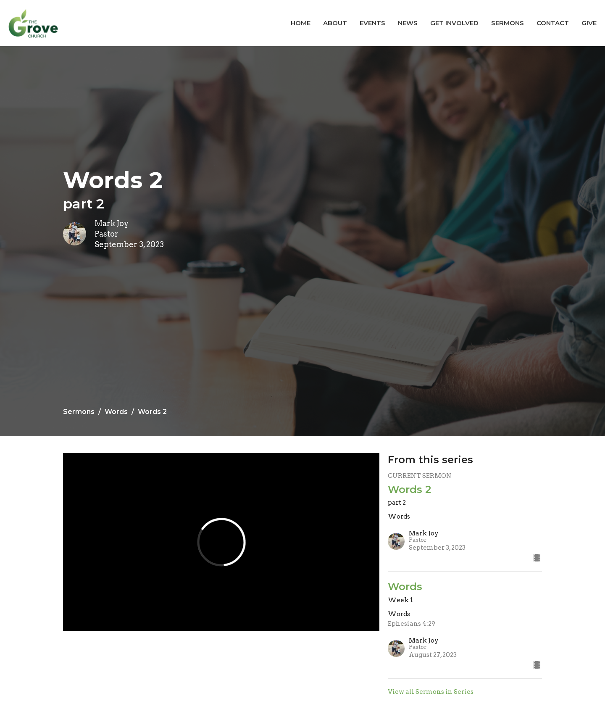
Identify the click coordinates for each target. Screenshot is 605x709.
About (335, 23)
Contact (553, 23)
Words (116, 412)
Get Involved (454, 23)
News (408, 23)
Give (589, 23)
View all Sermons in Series (430, 692)
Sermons (507, 23)
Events (372, 23)
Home (300, 23)
